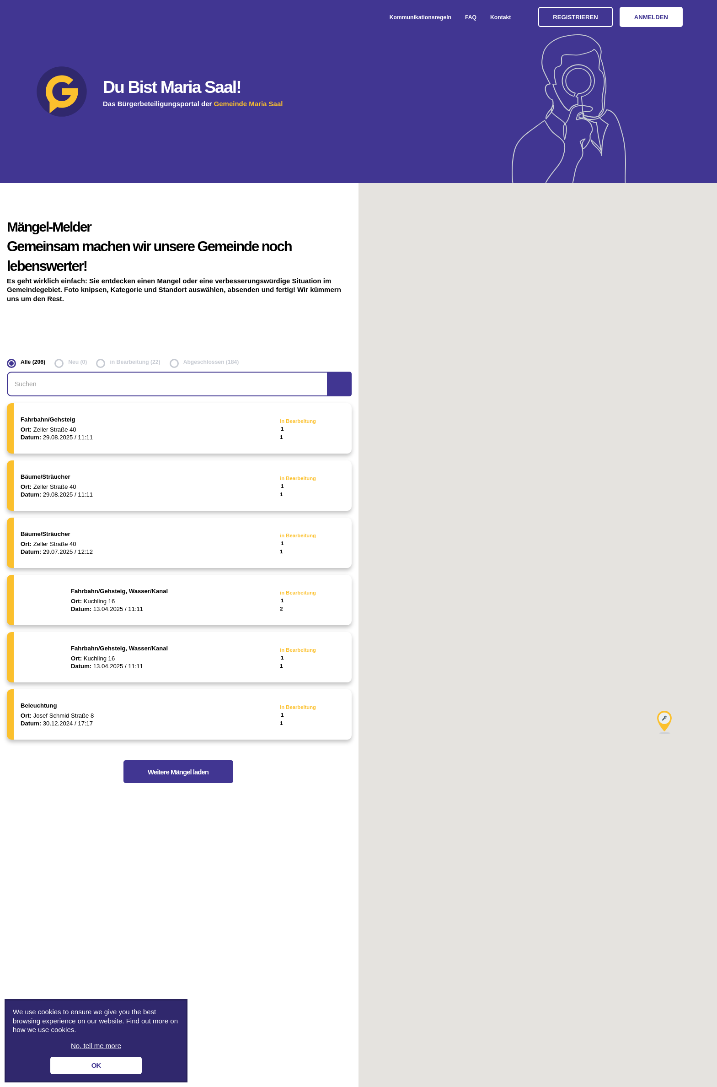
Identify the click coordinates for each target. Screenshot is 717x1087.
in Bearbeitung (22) (135, 362)
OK (96, 1065)
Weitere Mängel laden (178, 772)
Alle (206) (33, 362)
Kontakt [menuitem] (500, 17)
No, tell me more (96, 1045)
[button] (664, 722)
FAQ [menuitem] (470, 17)
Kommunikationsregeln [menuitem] (420, 17)
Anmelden (651, 17)
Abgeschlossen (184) (211, 362)
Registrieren (575, 17)
